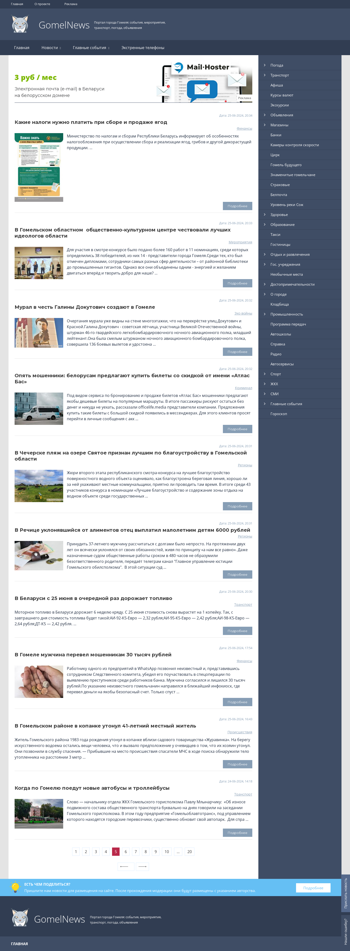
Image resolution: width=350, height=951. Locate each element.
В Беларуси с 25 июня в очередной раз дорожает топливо (93, 598)
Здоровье (279, 214)
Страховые (280, 184)
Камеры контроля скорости (295, 144)
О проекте (42, 4)
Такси (275, 234)
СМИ (275, 393)
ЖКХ (274, 383)
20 (189, 851)
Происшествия (240, 732)
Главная (17, 4)
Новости (51, 47)
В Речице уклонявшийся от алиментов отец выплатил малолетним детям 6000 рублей (132, 530)
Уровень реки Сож (287, 204)
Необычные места (287, 274)
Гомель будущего (286, 164)
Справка (278, 344)
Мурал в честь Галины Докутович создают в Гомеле (85, 307)
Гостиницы (280, 244)
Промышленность (287, 314)
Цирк (275, 154)
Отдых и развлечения (290, 254)
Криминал (243, 388)
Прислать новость (345, 893)
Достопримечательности (293, 284)
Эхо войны (243, 313)
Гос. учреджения (285, 264)
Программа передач (288, 324)
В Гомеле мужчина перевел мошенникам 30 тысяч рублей (93, 655)
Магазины (280, 124)
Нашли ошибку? (345, 932)
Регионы (245, 465)
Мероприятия (240, 242)
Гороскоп (279, 413)
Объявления (282, 114)
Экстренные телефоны (143, 47)
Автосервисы (282, 363)
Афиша (277, 85)
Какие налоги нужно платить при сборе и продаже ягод (91, 122)
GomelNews (64, 24)
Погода (277, 65)
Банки (276, 134)
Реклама (70, 4)
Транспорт (243, 604)
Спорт (276, 373)
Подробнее (313, 887)
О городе (279, 294)
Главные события (91, 47)
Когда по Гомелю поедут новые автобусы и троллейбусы (92, 788)
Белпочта (279, 194)
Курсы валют (282, 95)
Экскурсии (280, 105)
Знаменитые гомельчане (293, 174)
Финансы (244, 128)
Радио (276, 353)
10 (167, 851)
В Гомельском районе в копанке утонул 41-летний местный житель (105, 726)
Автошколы (281, 334)
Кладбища (280, 304)
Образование (283, 224)
